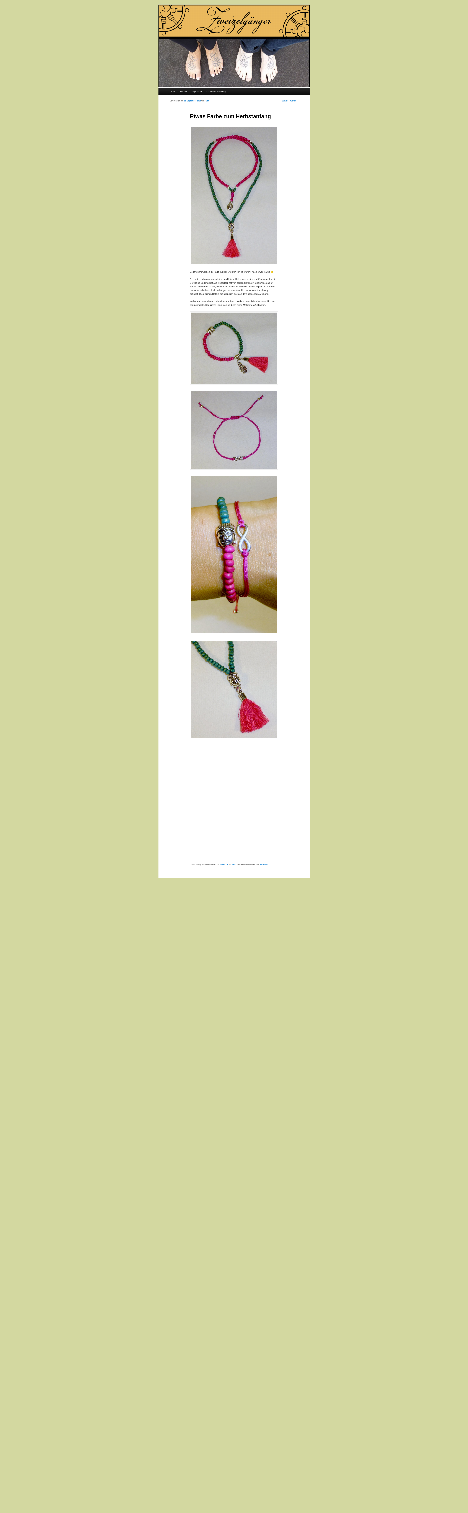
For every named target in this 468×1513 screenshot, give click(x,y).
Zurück (284, 101)
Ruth (207, 101)
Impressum (197, 91)
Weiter (294, 101)
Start (173, 91)
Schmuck (224, 864)
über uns (183, 91)
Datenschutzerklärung (216, 91)
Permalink (264, 864)
